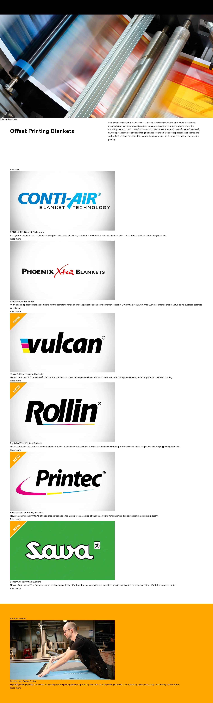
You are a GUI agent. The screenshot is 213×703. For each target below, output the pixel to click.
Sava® (186, 129)
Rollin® (178, 129)
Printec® (169, 129)
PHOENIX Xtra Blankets (152, 129)
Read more (15, 238)
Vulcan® (195, 129)
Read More (15, 588)
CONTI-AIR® (132, 129)
